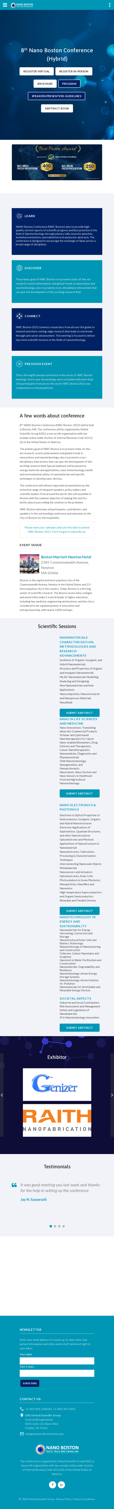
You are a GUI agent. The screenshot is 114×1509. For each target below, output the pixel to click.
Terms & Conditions (84, 1499)
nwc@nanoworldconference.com (44, 1433)
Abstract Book (57, 108)
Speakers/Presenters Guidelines (56, 96)
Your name (26, 1354)
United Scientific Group (41, 1499)
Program (69, 83)
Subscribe (30, 1383)
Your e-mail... (27, 1366)
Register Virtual (36, 71)
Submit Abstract (79, 712)
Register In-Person (73, 71)
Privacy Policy (63, 1499)
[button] (2, 1095)
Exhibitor (57, 1057)
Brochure (45, 83)
